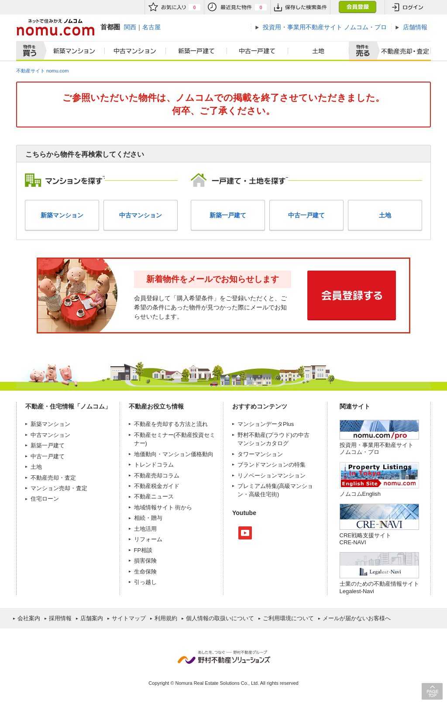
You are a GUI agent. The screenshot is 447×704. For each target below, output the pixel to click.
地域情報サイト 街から (163, 507)
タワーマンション (260, 454)
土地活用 (145, 528)
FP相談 (143, 550)
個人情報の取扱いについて (220, 618)
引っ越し (145, 582)
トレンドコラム (154, 464)
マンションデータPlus (265, 424)
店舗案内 (91, 618)
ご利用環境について (288, 618)
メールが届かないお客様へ (357, 618)
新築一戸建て (196, 51)
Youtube (245, 532)
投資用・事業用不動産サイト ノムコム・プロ (376, 448)
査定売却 (402, 51)
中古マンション (135, 51)
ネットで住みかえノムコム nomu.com (55, 27)
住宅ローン (45, 498)
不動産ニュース (154, 496)
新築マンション (72, 51)
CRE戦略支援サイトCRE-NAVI (365, 539)
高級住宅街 (263, 494)
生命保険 (145, 571)
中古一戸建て (257, 51)
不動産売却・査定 (53, 477)
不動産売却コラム (156, 475)
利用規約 (166, 618)
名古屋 (151, 27)
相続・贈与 (148, 518)
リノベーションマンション (271, 475)
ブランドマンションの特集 (271, 464)
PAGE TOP (432, 691)
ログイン (408, 7)
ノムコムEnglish (360, 494)
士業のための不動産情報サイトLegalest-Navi (379, 587)
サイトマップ (129, 618)
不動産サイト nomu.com (42, 70)
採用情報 (60, 618)
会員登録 (357, 7)
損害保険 (145, 560)
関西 (130, 27)
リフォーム (148, 539)
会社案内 (28, 618)
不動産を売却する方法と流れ (171, 424)
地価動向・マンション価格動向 (173, 454)
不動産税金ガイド (156, 486)
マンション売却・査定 (59, 488)
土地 (318, 51)
